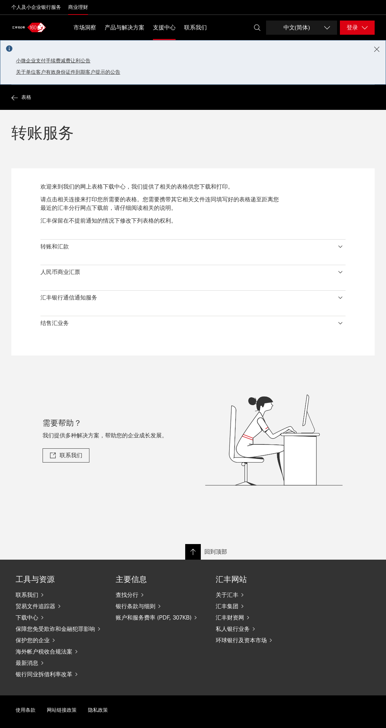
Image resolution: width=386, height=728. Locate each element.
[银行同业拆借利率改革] (60, 674)
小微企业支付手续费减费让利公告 (53, 60)
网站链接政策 (62, 710)
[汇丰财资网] (260, 617)
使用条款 (25, 710)
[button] (193, 245)
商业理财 (78, 7)
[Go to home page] (29, 27)
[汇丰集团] (260, 606)
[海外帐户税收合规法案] (60, 651)
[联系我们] (60, 594)
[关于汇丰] (260, 594)
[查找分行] (160, 594)
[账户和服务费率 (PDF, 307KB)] (160, 617)
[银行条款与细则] (160, 606)
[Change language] (301, 28)
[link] (66, 455)
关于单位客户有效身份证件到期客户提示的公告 (68, 72)
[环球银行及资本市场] (260, 640)
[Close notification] (377, 49)
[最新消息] (60, 663)
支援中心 (164, 27)
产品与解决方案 (124, 27)
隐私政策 (98, 710)
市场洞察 (84, 27)
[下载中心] (60, 617)
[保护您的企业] (60, 640)
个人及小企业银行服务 (36, 7)
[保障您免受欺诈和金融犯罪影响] (60, 629)
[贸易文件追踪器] (60, 606)
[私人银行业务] (260, 629)
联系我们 (195, 27)
